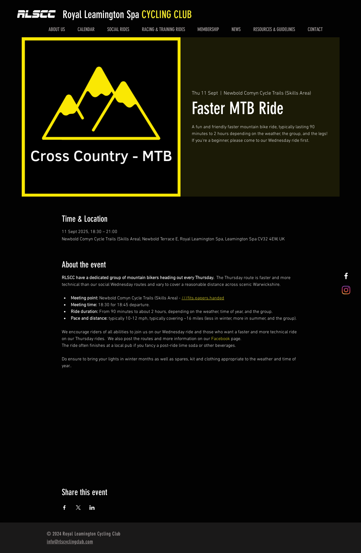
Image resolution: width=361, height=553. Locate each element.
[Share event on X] (78, 507)
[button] (56, 29)
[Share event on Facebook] (64, 507)
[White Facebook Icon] (346, 276)
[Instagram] (346, 290)
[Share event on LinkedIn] (92, 507)
